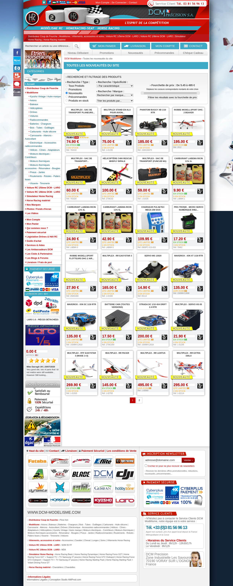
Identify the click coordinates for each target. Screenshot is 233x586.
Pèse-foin (64, 520)
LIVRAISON (138, 46)
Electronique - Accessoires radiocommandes (40, 144)
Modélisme (64, 36)
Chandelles (70, 567)
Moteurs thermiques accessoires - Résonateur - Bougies (42, 166)
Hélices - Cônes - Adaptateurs (43, 150)
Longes (95, 540)
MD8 (64, 549)
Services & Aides (35, 245)
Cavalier (78, 540)
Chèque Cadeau (193, 52)
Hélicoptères (34, 108)
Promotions (107, 52)
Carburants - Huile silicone (41, 131)
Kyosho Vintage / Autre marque (44, 96)
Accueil (30, 84)
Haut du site (36, 450)
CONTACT (196, 46)
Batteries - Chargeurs (39, 124)
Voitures (32, 116)
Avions (32, 100)
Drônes (32, 112)
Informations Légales (37, 579)
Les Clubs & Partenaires (38, 253)
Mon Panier (32, 223)
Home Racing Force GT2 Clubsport (99, 557)
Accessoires (67, 540)
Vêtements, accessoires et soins (88, 36)
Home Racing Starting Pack (91, 560)
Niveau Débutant (78, 52)
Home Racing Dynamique (86, 554)
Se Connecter (119, 2)
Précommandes (164, 52)
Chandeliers (57, 567)
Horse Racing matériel (54, 39)
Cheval (87, 540)
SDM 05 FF (67, 545)
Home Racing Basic (64, 554)
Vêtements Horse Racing (118, 540)
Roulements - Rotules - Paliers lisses (42, 178)
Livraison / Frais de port (38, 262)
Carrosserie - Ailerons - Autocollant (39, 137)
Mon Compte (102, 2)
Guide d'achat (33, 240)
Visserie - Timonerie (38, 183)
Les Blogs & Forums (36, 258)
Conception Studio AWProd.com (65, 579)
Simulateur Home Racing (41, 554)
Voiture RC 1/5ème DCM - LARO (122, 36)
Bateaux (32, 104)
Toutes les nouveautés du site (97, 58)
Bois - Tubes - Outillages (40, 127)
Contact (133, 2)
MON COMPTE (165, 46)
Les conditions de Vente (121, 450)
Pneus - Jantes (36, 172)
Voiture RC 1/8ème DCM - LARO (156, 36)
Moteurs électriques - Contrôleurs (38, 155)
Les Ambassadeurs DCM (39, 249)
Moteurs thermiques (38, 161)
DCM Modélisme (72, 58)
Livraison (71, 450)
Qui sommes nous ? (36, 228)
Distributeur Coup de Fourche (42, 36)
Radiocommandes (37, 120)
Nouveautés (135, 52)
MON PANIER (107, 46)
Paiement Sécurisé (93, 450)
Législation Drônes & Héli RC (41, 236)
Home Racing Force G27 (111, 554)
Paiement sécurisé (35, 232)
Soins (103, 540)
